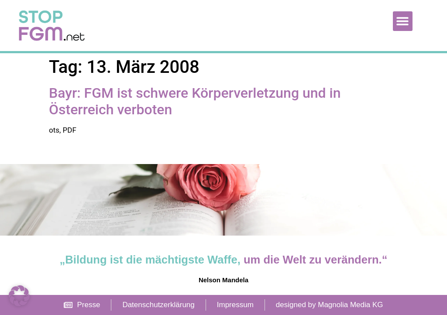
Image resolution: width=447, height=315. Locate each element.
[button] (403, 21)
